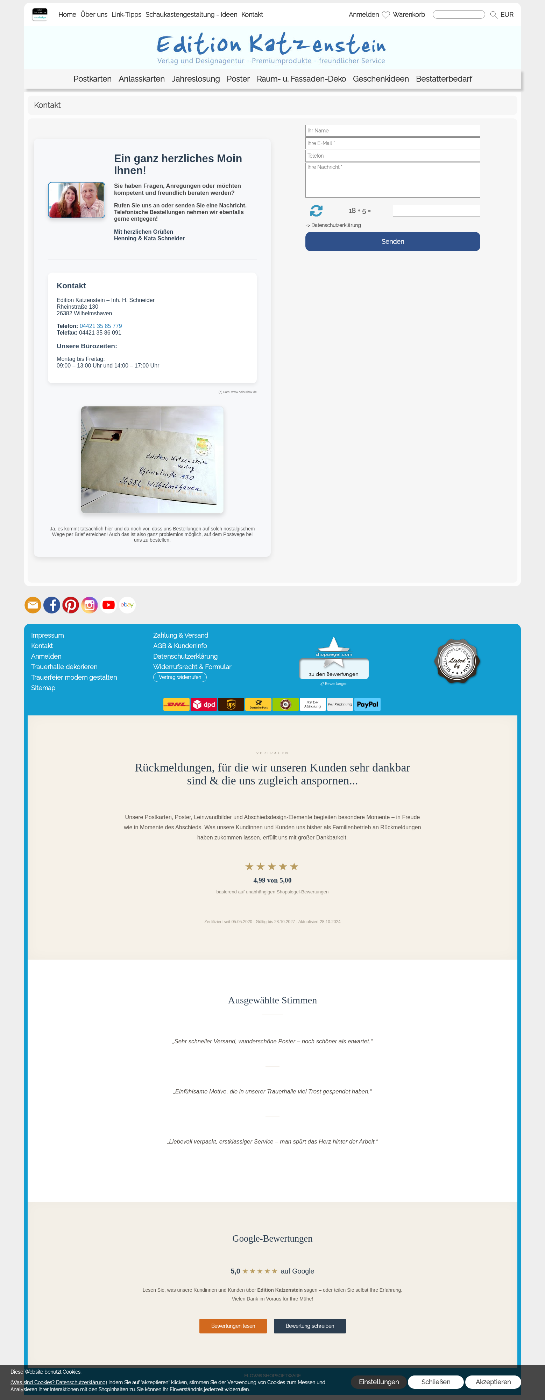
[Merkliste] (385, 14)
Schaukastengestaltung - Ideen (191, 14)
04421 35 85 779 (101, 326)
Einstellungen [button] (379, 1382)
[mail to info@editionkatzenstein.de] (33, 605)
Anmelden (364, 14)
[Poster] (238, 79)
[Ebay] (127, 605)
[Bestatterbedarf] (443, 79)
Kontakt (252, 14)
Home (67, 14)
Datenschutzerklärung (185, 656)
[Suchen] (459, 14)
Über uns (93, 14)
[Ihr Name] (392, 131)
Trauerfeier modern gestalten (74, 677)
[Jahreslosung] (195, 79)
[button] (493, 14)
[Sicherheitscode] (436, 211)
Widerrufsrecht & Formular (192, 667)
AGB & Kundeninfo (180, 646)
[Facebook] (52, 605)
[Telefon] (392, 156)
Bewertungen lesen (233, 1326)
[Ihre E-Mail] (392, 143)
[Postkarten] (92, 79)
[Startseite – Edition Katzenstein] (39, 10)
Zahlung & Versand (180, 635)
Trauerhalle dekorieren (64, 667)
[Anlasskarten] (141, 79)
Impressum (47, 635)
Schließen (436, 1382)
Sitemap (43, 688)
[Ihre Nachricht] (392, 180)
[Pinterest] (70, 605)
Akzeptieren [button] (493, 1382)
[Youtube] (108, 605)
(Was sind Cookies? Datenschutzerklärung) (58, 1382)
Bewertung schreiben (310, 1326)
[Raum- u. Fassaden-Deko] (301, 79)
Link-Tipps (126, 14)
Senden (393, 241)
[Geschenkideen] (380, 79)
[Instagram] (89, 605)
